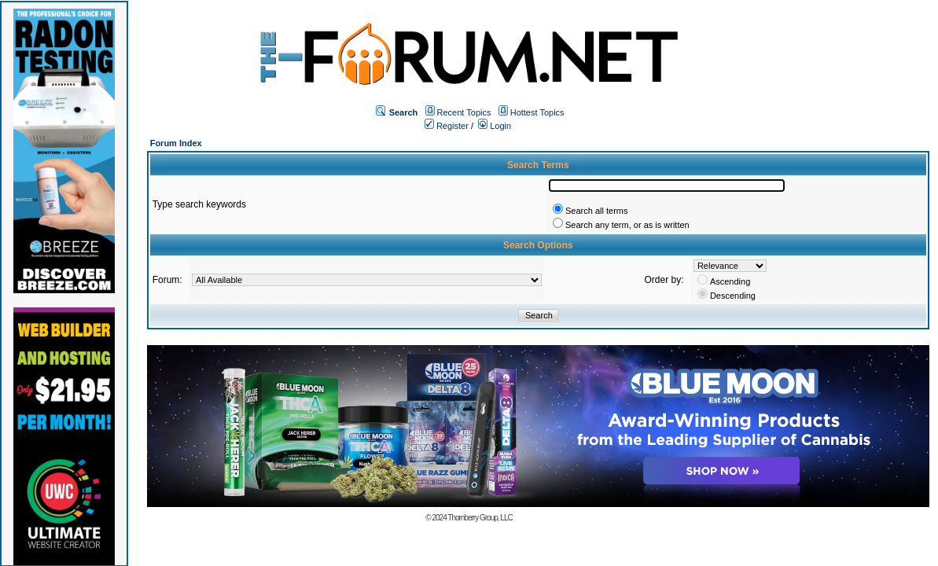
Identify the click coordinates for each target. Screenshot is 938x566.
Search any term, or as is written (627, 225)
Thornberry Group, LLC (479, 517)
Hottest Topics (537, 112)
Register (447, 125)
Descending (733, 295)
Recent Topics (464, 112)
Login (494, 125)
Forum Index (176, 143)
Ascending (730, 281)
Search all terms (596, 210)
